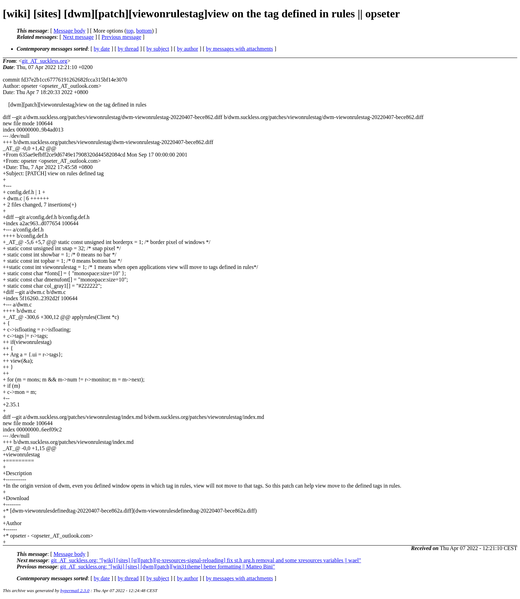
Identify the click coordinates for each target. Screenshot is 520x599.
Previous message (121, 37)
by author (187, 49)
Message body (69, 31)
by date (102, 49)
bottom (144, 31)
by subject (157, 49)
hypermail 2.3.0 (74, 590)
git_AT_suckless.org (44, 61)
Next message (78, 37)
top (129, 31)
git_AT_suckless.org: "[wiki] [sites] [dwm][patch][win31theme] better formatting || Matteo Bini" (167, 567)
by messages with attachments (239, 49)
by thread (128, 49)
